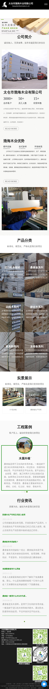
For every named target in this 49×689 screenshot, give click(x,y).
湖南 (32, 683)
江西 (29, 683)
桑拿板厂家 (33, 686)
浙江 (20, 683)
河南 (38, 683)
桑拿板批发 (40, 686)
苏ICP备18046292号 (24, 688)
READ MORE (11, 129)
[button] (22, 492)
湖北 (35, 683)
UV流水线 (13, 399)
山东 (23, 683)
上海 (17, 683)
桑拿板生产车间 (36, 399)
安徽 (26, 683)
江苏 (14, 683)
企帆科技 (40, 688)
